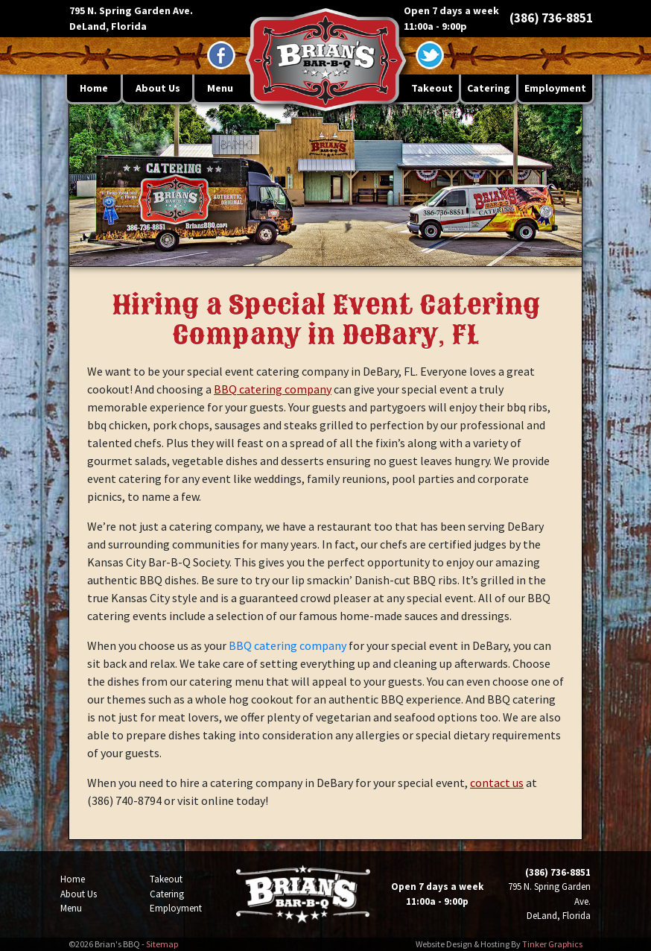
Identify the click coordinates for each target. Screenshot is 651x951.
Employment (555, 88)
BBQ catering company (272, 389)
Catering (488, 88)
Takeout (432, 88)
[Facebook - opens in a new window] (221, 55)
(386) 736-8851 (551, 18)
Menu (220, 88)
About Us (158, 88)
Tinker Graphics (552, 944)
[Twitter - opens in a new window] (430, 55)
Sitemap (162, 944)
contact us (497, 782)
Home (94, 88)
